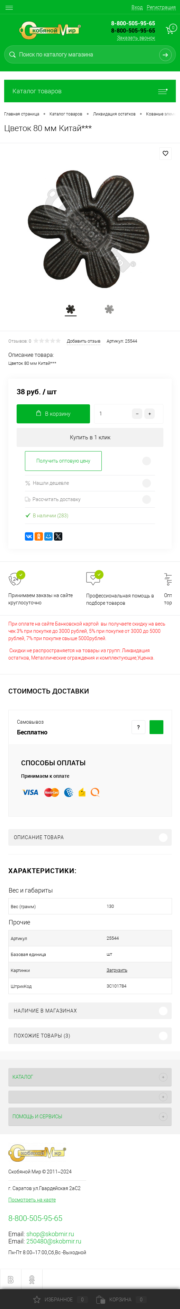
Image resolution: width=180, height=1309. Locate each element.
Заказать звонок (136, 38)
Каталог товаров (90, 91)
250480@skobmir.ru (53, 1241)
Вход (137, 7)
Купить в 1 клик (90, 437)
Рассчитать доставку (53, 499)
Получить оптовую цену (63, 461)
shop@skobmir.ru (50, 1234)
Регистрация (161, 7)
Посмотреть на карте (32, 1200)
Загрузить (117, 970)
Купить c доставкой (156, 727)
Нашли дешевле (47, 483)
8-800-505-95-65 (133, 30)
